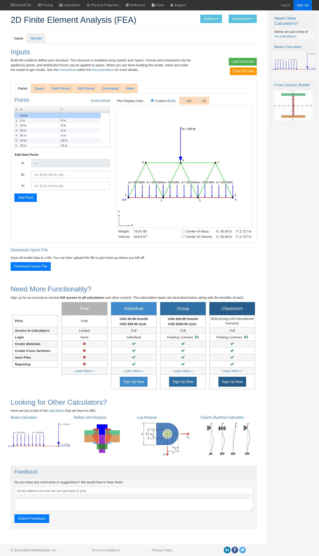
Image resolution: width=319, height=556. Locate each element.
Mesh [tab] (130, 92)
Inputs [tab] (18, 38)
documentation (143, 70)
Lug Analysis (136, 426)
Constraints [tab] (110, 92)
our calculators (298, 26)
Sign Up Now (123, 390)
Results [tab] (36, 38)
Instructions (221, 19)
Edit (162, 105)
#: (21, 167)
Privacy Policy (162, 550)
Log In (285, 5)
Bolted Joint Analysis (84, 426)
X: (21, 178)
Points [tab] (22, 92)
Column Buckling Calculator (206, 426)
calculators (57, 419)
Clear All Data (222, 71)
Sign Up (303, 5)
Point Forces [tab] (61, 92)
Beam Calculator (266, 37)
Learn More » (78, 380)
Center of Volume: (175, 240)
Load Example (221, 61)
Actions (189, 19)
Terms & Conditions (105, 550)
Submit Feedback (32, 527)
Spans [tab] (39, 92)
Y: (21, 190)
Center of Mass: (174, 235)
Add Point (25, 201)
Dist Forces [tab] (86, 92)
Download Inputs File (30, 270)
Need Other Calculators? (276, 18)
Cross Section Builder (270, 76)
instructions (108, 70)
